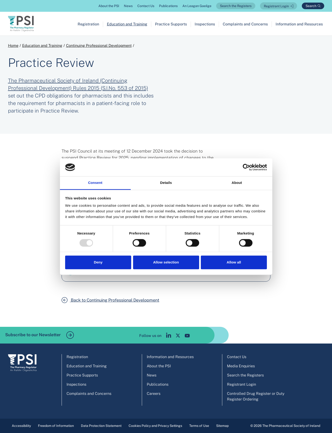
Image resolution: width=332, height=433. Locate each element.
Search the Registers (236, 6)
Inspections (205, 24)
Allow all (234, 262)
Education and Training (127, 24)
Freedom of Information (56, 426)
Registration (88, 24)
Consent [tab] (95, 183)
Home (13, 45)
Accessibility (21, 426)
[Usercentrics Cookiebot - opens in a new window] (246, 167)
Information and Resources (299, 24)
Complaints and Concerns (245, 24)
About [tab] (237, 183)
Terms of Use (199, 426)
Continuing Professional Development (99, 45)
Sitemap (222, 426)
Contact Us (145, 6)
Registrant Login (276, 6)
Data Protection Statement (101, 426)
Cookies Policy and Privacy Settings (155, 426)
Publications (168, 6)
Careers (153, 393)
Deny (98, 262)
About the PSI (108, 6)
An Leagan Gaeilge (196, 6)
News (128, 6)
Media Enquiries (241, 366)
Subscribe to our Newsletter (39, 335)
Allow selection (166, 262)
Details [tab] (166, 183)
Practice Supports (171, 24)
